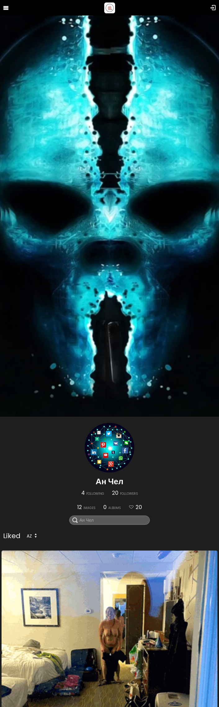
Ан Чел (109, 481)
